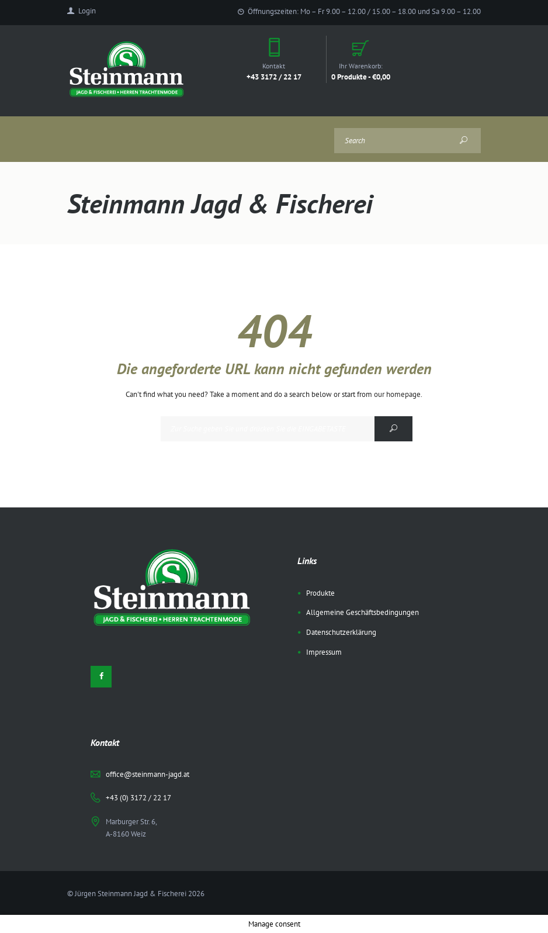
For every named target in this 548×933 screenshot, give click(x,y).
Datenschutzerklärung (341, 632)
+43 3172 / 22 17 (274, 76)
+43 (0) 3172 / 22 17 (138, 798)
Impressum (324, 652)
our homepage (397, 394)
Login (87, 11)
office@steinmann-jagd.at (147, 774)
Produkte (320, 593)
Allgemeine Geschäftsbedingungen (362, 612)
